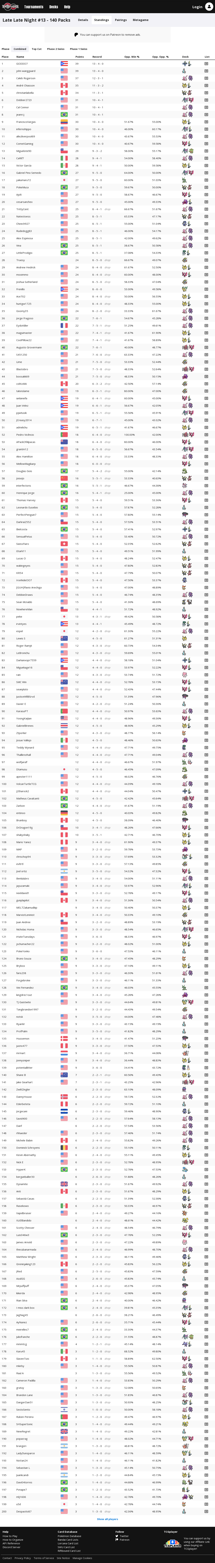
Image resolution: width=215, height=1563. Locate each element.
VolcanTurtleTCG (26, 784)
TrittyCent (22, 209)
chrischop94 (23, 856)
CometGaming (24, 143)
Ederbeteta (23, 1104)
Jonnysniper (23, 1060)
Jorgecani (21, 1111)
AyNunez (21, 1322)
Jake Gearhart (24, 1082)
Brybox (20, 965)
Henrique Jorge (25, 493)
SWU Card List (66, 1547)
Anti (18, 1191)
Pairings (121, 20)
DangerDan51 (24, 1402)
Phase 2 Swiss (55, 49)
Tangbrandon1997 (27, 1009)
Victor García (23, 165)
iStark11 (21, 551)
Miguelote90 (23, 151)
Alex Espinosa (24, 238)
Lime (19, 362)
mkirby (20, 1366)
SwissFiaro (22, 543)
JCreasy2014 (24, 420)
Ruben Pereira (24, 1417)
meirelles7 (22, 1329)
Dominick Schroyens (28, 1147)
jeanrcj (20, 114)
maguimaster (24, 332)
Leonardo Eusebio (27, 507)
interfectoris (23, 485)
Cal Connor (22, 107)
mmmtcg (21, 1344)
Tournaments (33, 7)
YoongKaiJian (24, 718)
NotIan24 (22, 1460)
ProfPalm (21, 1031)
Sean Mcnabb (24, 602)
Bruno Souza (23, 958)
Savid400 (21, 1118)
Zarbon (20, 805)
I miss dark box (25, 1307)
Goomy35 (22, 311)
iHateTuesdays (25, 936)
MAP (19, 849)
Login (197, 7)
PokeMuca (22, 187)
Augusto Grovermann (29, 347)
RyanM (20, 1024)
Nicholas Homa (25, 929)
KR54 (19, 573)
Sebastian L (23, 1467)
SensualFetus (24, 536)
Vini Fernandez (25, 987)
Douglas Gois (24, 471)
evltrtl (19, 864)
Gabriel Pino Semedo (28, 172)
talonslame (22, 391)
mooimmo (22, 274)
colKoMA (21, 383)
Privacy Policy (23, 1558)
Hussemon (22, 1038)
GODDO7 (22, 63)
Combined (20, 49)
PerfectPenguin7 (26, 514)
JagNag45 (22, 1315)
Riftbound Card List (69, 1550)
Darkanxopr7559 (26, 660)
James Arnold (24, 1242)
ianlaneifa (21, 398)
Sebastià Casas (25, 1198)
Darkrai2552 (23, 522)
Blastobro (22, 369)
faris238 (21, 973)
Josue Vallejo (23, 740)
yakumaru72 (23, 180)
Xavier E (21, 704)
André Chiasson (25, 85)
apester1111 (24, 776)
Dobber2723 (24, 100)
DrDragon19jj (24, 827)
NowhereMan (24, 609)
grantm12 (22, 449)
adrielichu (21, 427)
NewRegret (23, 1431)
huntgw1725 (23, 303)
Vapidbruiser (23, 1213)
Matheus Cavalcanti (27, 798)
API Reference (11, 1543)
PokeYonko (23, 951)
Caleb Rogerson (25, 78)
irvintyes (21, 624)
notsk (19, 1016)
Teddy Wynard (25, 747)
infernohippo (23, 129)
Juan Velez (22, 405)
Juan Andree (23, 922)
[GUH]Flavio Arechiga (29, 587)
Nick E (19, 1162)
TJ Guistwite (23, 1002)
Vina (18, 245)
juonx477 (21, 1045)
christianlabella (25, 92)
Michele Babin (24, 1140)
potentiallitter (24, 1067)
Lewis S (20, 638)
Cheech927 (23, 223)
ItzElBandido (23, 1220)
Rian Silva (21, 1300)
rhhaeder (21, 1133)
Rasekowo (22, 1206)
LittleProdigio (24, 252)
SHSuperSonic (24, 1424)
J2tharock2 (22, 791)
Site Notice (63, 1558)
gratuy (20, 1387)
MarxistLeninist (25, 915)
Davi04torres (24, 1482)
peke (19, 616)
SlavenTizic (22, 1358)
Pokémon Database (69, 1536)
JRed (19, 1271)
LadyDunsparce (25, 1453)
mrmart (20, 1053)
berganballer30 (25, 1176)
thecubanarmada (26, 1249)
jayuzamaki (22, 885)
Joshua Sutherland (26, 282)
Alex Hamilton (24, 456)
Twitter (122, 1536)
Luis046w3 (22, 1235)
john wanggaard (25, 71)
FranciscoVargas (26, 122)
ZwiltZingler (23, 1089)
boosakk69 (22, 376)
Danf (19, 1126)
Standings (101, 20)
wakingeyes (23, 565)
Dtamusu (21, 769)
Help (67, 7)
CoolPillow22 (24, 340)
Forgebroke (23, 980)
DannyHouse (24, 1096)
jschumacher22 (25, 944)
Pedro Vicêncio (25, 434)
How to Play (10, 1536)
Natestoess (23, 216)
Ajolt (19, 194)
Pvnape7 (21, 1489)
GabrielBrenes (24, 725)
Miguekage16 (24, 667)
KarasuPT (22, 711)
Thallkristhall (23, 754)
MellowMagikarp (26, 463)
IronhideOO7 (24, 580)
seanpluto (22, 689)
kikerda (20, 1293)
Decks (53, 7)
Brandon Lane (24, 1395)
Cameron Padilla (25, 1380)
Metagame (140, 20)
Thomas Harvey (26, 500)
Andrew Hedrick (25, 267)
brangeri (21, 1446)
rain (18, 674)
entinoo (20, 813)
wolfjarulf (21, 762)
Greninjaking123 (26, 1264)
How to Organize (13, 1539)
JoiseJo (20, 478)
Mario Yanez (23, 842)
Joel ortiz (21, 871)
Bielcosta (21, 529)
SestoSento (23, 1409)
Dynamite (22, 1184)
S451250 (21, 354)
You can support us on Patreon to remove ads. (107, 35)
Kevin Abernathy (26, 1155)
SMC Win (21, 682)
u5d (18, 1504)
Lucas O (21, 558)
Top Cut (37, 49)
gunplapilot (22, 900)
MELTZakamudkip (26, 907)
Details (83, 20)
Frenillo (20, 289)
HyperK (21, 1169)
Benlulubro (22, 878)
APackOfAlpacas (25, 442)
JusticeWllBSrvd (25, 696)
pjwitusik (21, 413)
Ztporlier (21, 733)
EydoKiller (22, 325)
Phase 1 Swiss (78, 49)
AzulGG (20, 1278)
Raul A (20, 1373)
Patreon (122, 1539)
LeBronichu (22, 653)
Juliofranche (23, 1337)
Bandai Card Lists (68, 1539)
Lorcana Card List (68, 1543)
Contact (7, 1558)
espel (19, 631)
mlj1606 (21, 1497)
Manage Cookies (82, 1558)
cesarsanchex (24, 202)
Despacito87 (24, 1511)
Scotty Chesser (25, 1227)
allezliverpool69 (25, 136)
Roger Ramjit (24, 645)
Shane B (21, 1075)
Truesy (20, 260)
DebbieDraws (24, 594)
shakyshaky (23, 834)
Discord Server (11, 1547)
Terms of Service (44, 1558)
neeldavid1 (22, 893)
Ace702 (20, 296)
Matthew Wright (26, 1256)
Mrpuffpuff (22, 1286)
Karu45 (20, 1351)
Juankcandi (22, 1475)
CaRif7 (20, 158)
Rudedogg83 (24, 231)
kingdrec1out (24, 995)
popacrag (22, 1438)
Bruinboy (21, 820)
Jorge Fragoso (24, 318)
